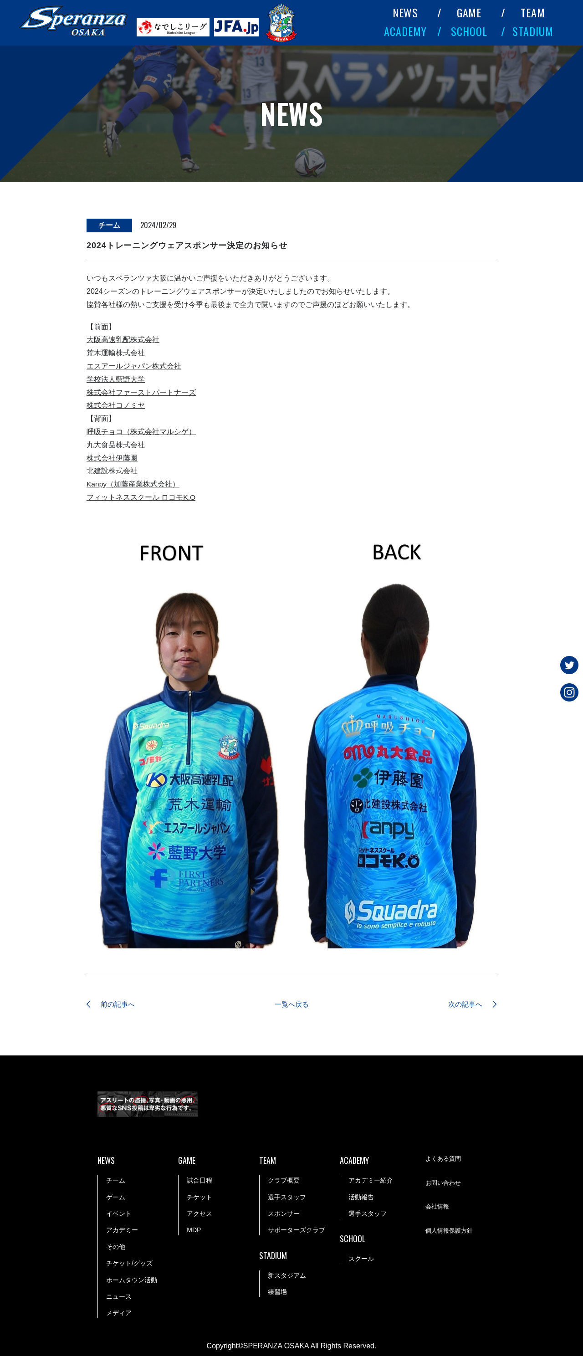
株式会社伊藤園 (112, 458)
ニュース (119, 1297)
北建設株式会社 (112, 471)
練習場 (277, 1292)
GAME (469, 12)
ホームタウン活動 (131, 1280)
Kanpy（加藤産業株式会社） (133, 484)
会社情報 (438, 1207)
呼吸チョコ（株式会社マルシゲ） (141, 431)
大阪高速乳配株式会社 (123, 339)
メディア (119, 1313)
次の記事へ (462, 1005)
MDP (194, 1230)
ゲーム (115, 1197)
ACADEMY (405, 31)
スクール (361, 1259)
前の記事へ (120, 1005)
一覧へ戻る (291, 1005)
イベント (119, 1214)
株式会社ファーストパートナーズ (141, 392)
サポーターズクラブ (296, 1230)
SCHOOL (469, 31)
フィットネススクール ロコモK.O (141, 497)
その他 (115, 1247)
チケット (199, 1197)
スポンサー (284, 1214)
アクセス (199, 1214)
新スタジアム (287, 1276)
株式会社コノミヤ (116, 405)
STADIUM (532, 31)
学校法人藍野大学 (116, 379)
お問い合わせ (444, 1183)
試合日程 (199, 1181)
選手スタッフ (287, 1197)
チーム (115, 1181)
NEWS (406, 12)
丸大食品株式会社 (116, 445)
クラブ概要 (284, 1181)
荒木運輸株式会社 (116, 353)
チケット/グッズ (129, 1264)
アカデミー (122, 1230)
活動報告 (361, 1197)
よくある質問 (444, 1159)
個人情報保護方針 (450, 1231)
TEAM (533, 12)
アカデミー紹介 (370, 1181)
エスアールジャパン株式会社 (134, 366)
